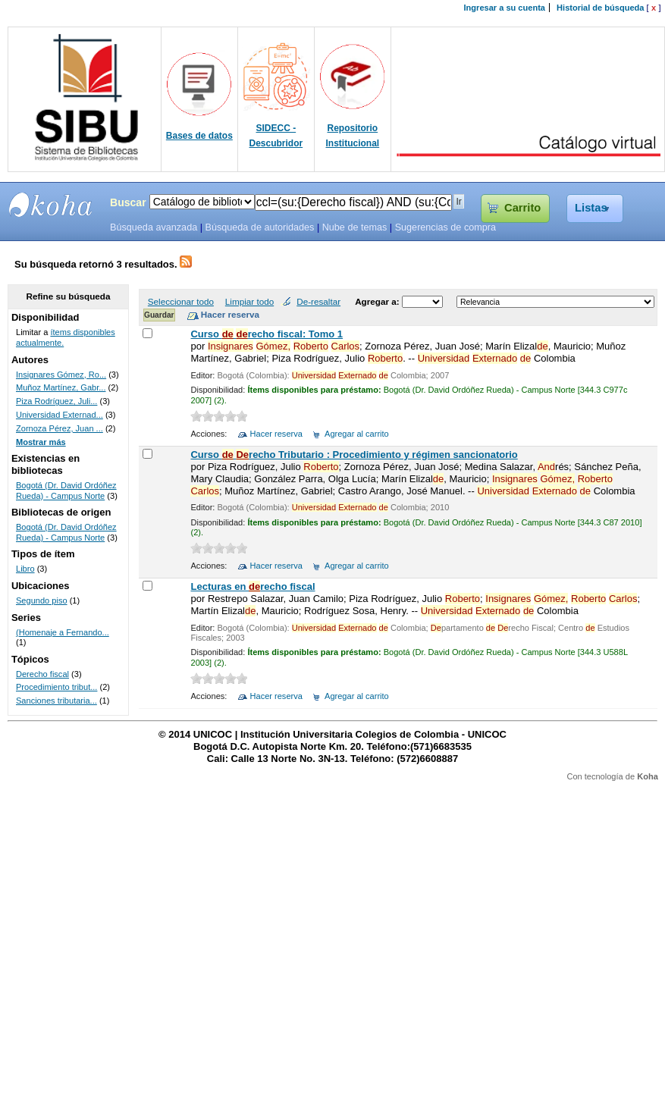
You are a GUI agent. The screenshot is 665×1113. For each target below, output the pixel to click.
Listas (591, 208)
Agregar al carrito (357, 433)
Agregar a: (378, 301)
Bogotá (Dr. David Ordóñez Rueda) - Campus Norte (66, 490)
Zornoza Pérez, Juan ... (59, 428)
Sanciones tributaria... (56, 700)
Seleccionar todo (181, 301)
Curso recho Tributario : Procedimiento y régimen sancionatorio (353, 454)
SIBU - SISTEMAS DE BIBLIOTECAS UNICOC (50, 205)
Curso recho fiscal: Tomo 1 (266, 334)
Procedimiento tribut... (56, 686)
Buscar (128, 202)
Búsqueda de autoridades (259, 227)
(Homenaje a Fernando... (62, 632)
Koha (647, 776)
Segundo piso (41, 600)
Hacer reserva (276, 433)
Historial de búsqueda (600, 7)
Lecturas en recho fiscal (252, 586)
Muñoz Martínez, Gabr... (61, 387)
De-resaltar (318, 301)
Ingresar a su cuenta (504, 7)
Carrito (522, 208)
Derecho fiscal (42, 674)
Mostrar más (41, 442)
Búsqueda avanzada (153, 227)
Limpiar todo (249, 301)
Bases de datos (199, 135)
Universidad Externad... (59, 414)
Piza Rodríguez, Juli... (56, 401)
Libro (25, 568)
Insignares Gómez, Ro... (61, 374)
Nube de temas (354, 227)
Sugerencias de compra (445, 227)
